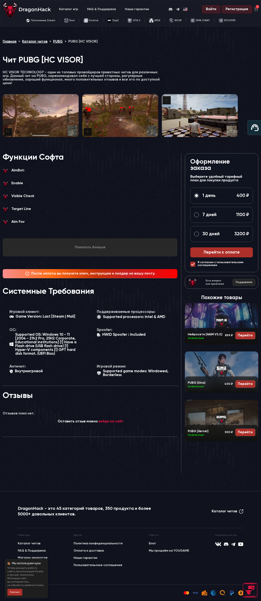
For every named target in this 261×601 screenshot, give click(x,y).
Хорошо (15, 592)
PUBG (58, 41)
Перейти (245, 335)
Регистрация (237, 9)
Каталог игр (68, 9)
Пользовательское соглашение (98, 565)
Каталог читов (34, 41)
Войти (211, 9)
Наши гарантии (137, 9)
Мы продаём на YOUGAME (169, 550)
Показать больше (90, 247)
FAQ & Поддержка (101, 9)
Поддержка (244, 282)
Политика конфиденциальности (98, 543)
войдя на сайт (111, 421)
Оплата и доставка (89, 550)
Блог (152, 543)
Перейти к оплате (222, 252)
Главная (9, 41)
